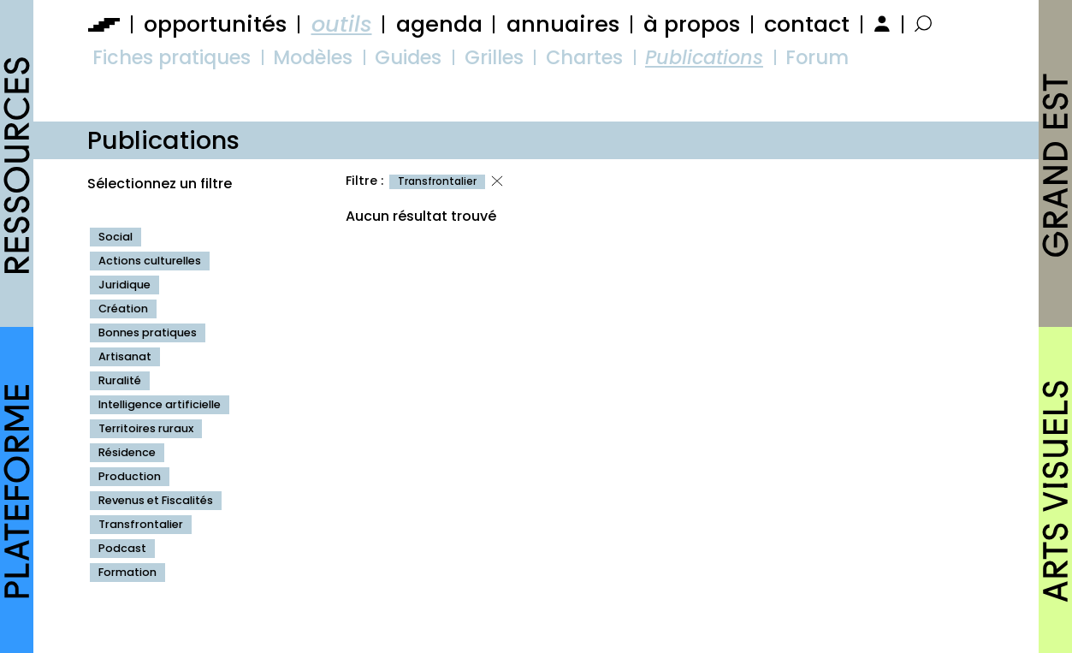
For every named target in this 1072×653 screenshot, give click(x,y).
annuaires (562, 24)
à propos (691, 24)
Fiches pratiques (171, 57)
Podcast (122, 548)
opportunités (215, 24)
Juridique (124, 284)
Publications (704, 57)
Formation (127, 572)
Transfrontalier (140, 524)
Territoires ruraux (145, 428)
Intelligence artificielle (159, 404)
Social (115, 236)
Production (129, 476)
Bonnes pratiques (147, 332)
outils (341, 24)
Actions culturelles (149, 260)
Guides (408, 57)
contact (807, 24)
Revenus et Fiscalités (155, 500)
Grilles (494, 57)
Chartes (584, 57)
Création (123, 308)
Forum (817, 57)
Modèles (312, 57)
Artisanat (124, 356)
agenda (439, 24)
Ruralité (119, 380)
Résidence (127, 452)
